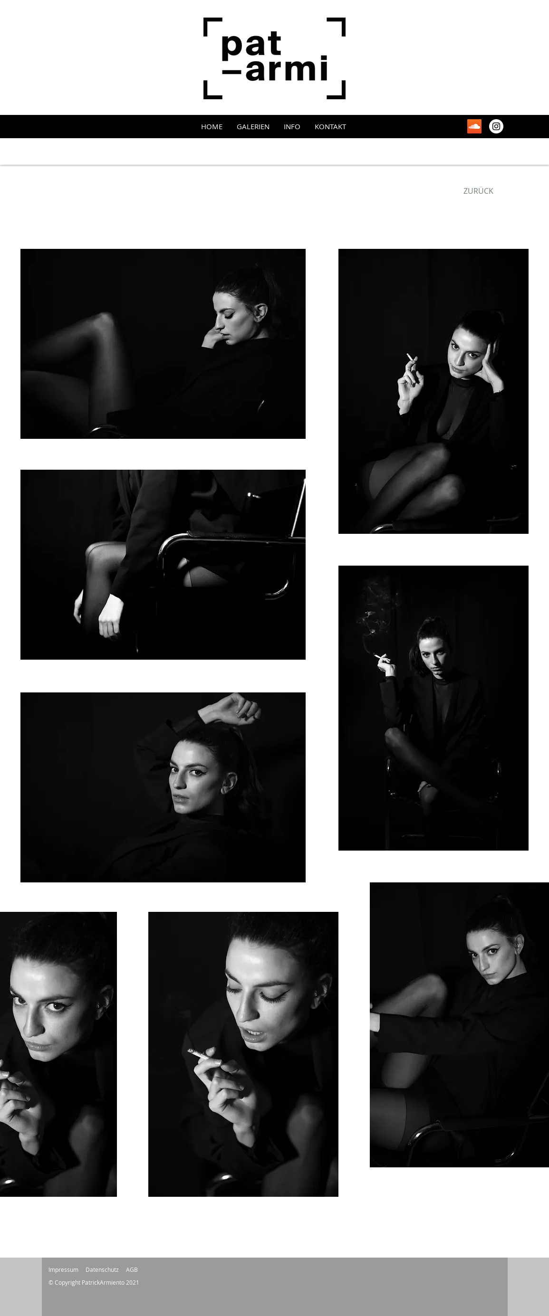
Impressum (63, 1269)
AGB (132, 1269)
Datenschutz (102, 1269)
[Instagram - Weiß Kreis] (496, 126)
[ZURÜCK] (478, 191)
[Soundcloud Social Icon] (474, 126)
